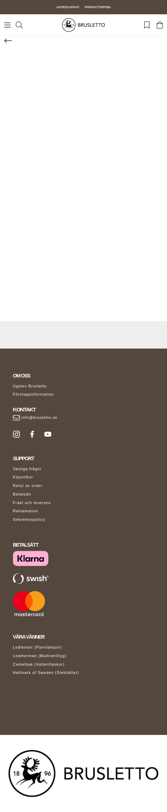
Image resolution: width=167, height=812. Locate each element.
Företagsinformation (33, 394)
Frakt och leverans (32, 503)
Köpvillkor (23, 477)
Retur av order (27, 485)
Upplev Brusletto (30, 386)
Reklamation (25, 511)
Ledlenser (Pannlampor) (37, 647)
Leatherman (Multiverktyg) (39, 656)
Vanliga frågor (27, 469)
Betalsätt (22, 494)
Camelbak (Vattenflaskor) (39, 664)
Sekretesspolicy (29, 519)
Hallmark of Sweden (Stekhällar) (46, 672)
